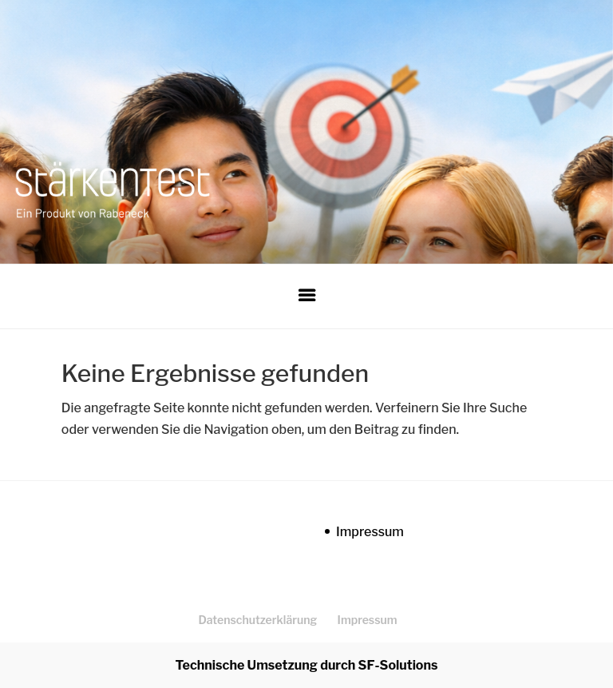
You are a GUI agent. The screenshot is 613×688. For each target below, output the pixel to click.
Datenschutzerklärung (257, 619)
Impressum (370, 531)
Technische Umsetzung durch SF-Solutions (307, 665)
